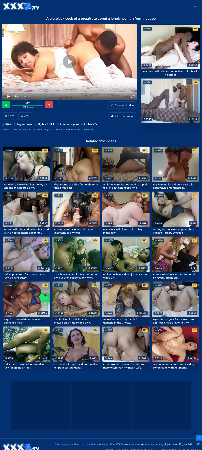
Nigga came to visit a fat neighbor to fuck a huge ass (75, 186)
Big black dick (46, 124)
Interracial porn (69, 124)
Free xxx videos (82, 444)
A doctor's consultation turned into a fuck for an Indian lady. (26, 366)
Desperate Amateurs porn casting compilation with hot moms (173, 366)
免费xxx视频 (194, 444)
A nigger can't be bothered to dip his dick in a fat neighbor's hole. (125, 186)
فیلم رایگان (182, 444)
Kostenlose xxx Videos (140, 444)
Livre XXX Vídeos (119, 444)
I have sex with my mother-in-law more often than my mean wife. (123, 366)
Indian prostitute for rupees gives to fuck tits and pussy (26, 276)
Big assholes (24, 124)
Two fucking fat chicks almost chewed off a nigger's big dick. (72, 321)
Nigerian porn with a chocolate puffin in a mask (22, 321)
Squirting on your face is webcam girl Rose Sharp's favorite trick (173, 321)
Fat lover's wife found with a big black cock (122, 231)
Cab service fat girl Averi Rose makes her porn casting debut (75, 366)
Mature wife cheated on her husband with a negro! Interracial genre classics (26, 231)
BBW (8, 124)
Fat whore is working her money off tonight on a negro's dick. (25, 186)
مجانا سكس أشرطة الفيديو (165, 444)
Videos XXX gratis (100, 444)
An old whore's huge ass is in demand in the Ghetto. (120, 321)
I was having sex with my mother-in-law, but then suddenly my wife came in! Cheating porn (75, 276)
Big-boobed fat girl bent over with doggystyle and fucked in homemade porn (173, 186)
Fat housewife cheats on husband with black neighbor (170, 73)
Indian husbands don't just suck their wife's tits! (126, 276)
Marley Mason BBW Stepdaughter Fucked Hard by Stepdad (173, 231)
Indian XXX (90, 124)
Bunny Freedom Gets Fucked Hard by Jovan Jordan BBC (174, 276)
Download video (124, 105)
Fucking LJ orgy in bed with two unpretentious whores (73, 231)
